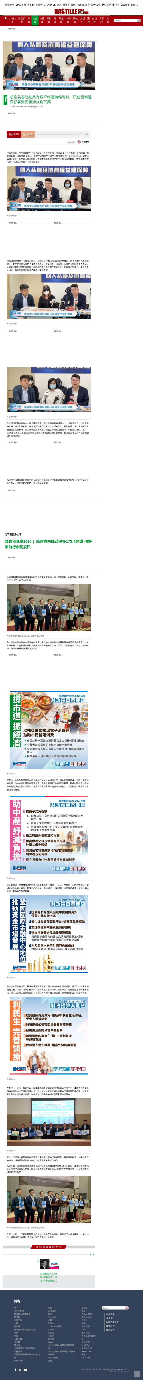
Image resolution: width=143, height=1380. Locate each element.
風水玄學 (86, 1326)
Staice (50, 1342)
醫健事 (75, 20)
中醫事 (68, 20)
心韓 (73, 4)
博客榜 (101, 20)
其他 (108, 20)
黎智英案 (22, 20)
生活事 (116, 4)
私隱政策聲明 (112, 1322)
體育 (87, 4)
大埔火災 (12, 20)
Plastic (80, 4)
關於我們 (110, 1330)
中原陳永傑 (87, 1348)
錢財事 (49, 20)
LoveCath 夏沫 (54, 1326)
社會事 (35, 20)
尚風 (16, 1336)
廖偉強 (51, 1339)
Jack (16, 1333)
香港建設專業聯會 (22, 1314)
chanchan (18, 1361)
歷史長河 (106, 4)
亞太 (59, 4)
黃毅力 (51, 1323)
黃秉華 (51, 1329)
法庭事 (42, 20)
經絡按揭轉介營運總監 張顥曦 (61, 1351)
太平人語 (86, 1333)
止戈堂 (85, 1320)
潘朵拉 (17, 1342)
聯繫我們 (110, 1326)
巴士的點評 (19, 1311)
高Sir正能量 (87, 1314)
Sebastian (86, 1317)
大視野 (82, 20)
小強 (84, 1323)
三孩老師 (18, 1339)
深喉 (50, 1308)
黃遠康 (51, 1333)
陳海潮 (51, 1354)
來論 (84, 1354)
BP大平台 (20, 4)
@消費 (94, 20)
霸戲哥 (17, 1326)
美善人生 (96, 4)
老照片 (17, 1345)
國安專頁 (10, 4)
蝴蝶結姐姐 (53, 1357)
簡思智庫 (86, 1342)
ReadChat (86, 1351)
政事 (29, 20)
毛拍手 (85, 1308)
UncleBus (86, 1345)
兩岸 (88, 20)
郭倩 (50, 1314)
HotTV (134, 4)
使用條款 (110, 1318)
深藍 (84, 1311)
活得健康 (18, 1351)
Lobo (84, 1329)
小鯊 (16, 1323)
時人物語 (52, 1317)
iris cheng (86, 1357)
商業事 (61, 20)
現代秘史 (52, 1311)
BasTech (125, 4)
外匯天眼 (18, 1320)
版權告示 (110, 1314)
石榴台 (39, 4)
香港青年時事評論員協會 (25, 1329)
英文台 (30, 4)
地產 (55, 20)
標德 (50, 1361)
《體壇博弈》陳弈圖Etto (25, 1348)
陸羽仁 (51, 1320)
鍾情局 (17, 1317)
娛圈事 (66, 4)
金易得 (51, 1336)
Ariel (16, 1308)
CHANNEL (50, 4)
